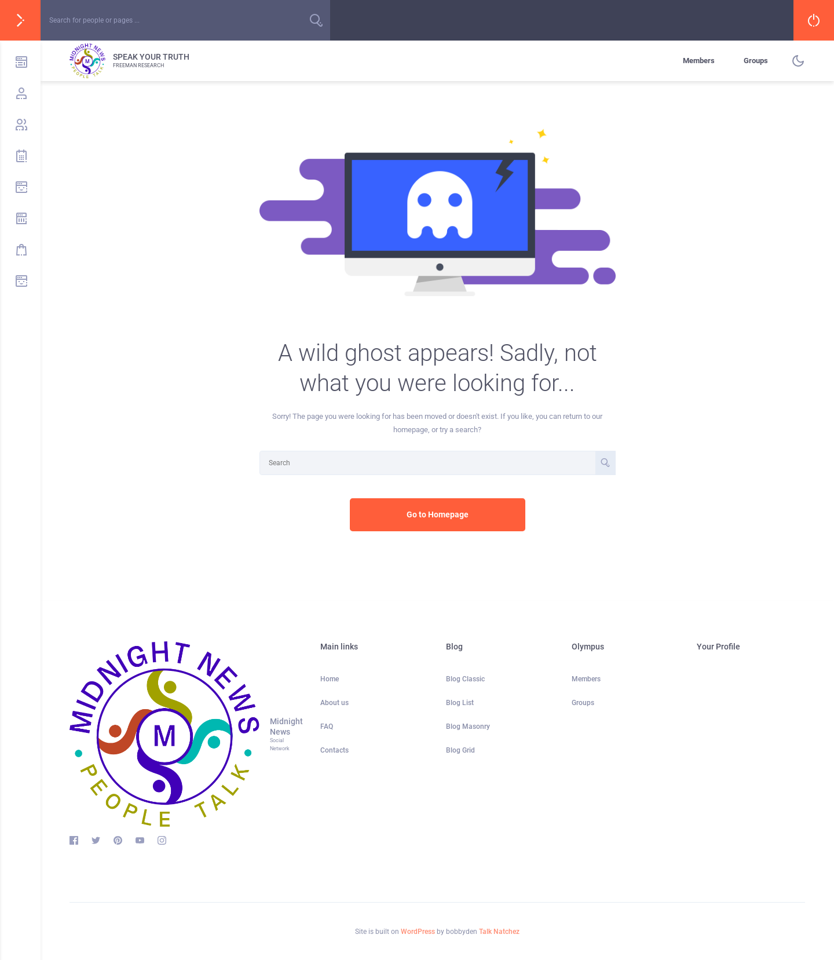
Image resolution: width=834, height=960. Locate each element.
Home (329, 679)
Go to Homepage (438, 514)
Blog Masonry (468, 726)
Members (699, 60)
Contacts (334, 750)
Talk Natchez (499, 932)
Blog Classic (465, 679)
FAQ (326, 726)
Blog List (460, 703)
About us (334, 703)
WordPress (418, 932)
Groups (756, 60)
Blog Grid (460, 750)
